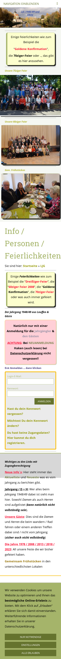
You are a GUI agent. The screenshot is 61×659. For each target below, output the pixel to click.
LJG (42, 266)
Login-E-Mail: (14, 376)
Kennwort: (13, 388)
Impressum (12, 636)
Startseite (30, 266)
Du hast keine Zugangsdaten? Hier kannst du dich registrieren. (28, 438)
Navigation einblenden (21, 4)
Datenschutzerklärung (19, 624)
